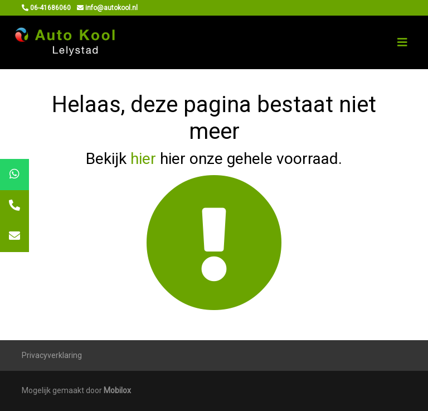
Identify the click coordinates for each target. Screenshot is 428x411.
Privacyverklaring (52, 355)
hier (143, 158)
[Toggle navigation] (402, 42)
